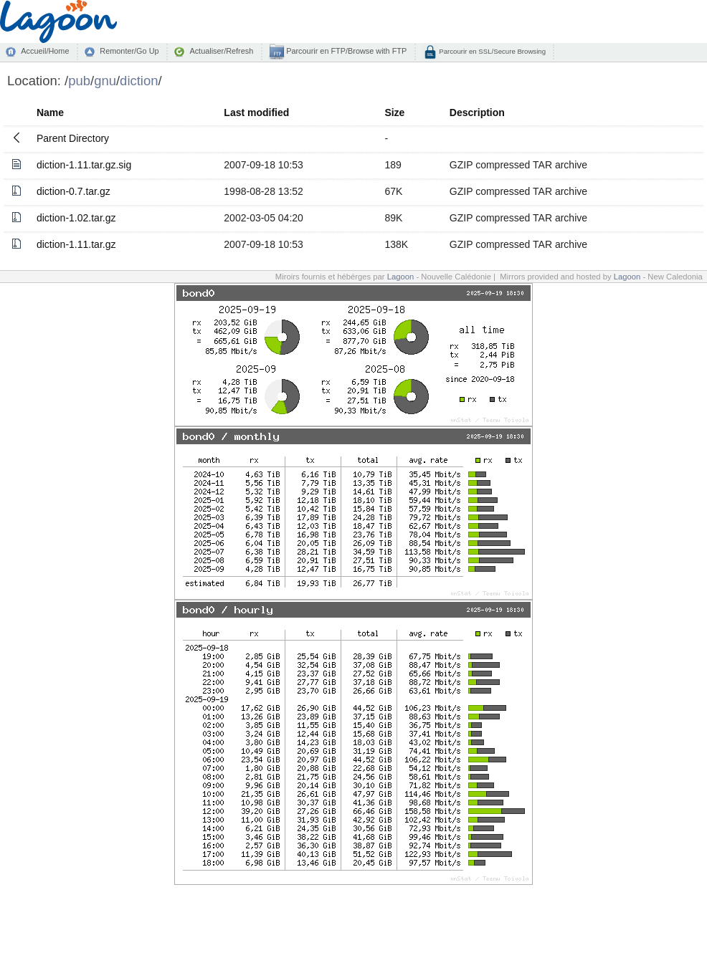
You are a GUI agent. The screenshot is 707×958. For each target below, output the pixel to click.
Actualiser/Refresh (221, 51)
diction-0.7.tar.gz (73, 191)
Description (477, 112)
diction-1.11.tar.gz (76, 244)
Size (394, 112)
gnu (105, 80)
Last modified (256, 112)
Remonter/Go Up (129, 51)
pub (79, 80)
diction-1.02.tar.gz (76, 218)
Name (50, 112)
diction (139, 80)
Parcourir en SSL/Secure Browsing (491, 51)
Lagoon (400, 276)
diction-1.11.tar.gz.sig (84, 165)
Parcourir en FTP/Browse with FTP (345, 51)
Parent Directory (73, 138)
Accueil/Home (45, 51)
